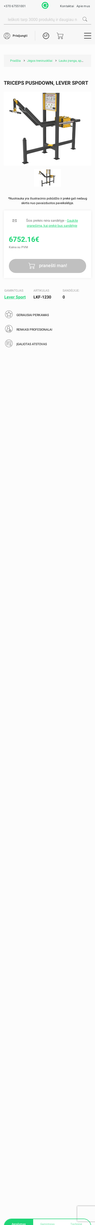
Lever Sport (15, 297)
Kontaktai (67, 6)
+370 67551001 (15, 6)
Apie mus (83, 6)
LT (46, 36)
